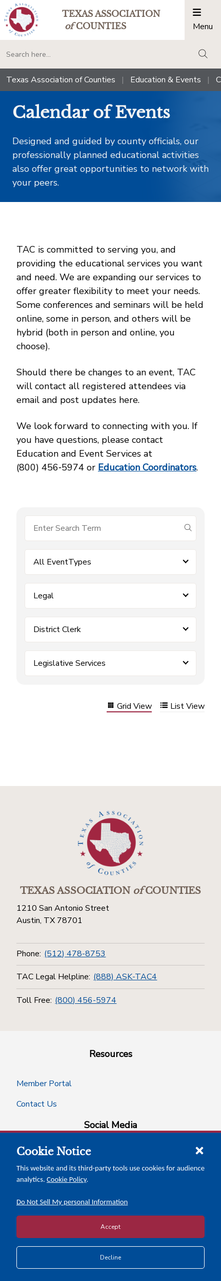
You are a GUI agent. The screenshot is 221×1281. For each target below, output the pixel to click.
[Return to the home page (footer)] (111, 843)
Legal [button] (43, 595)
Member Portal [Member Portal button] (44, 1083)
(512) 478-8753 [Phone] (75, 953)
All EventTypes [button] (62, 562)
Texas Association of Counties (60, 79)
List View (182, 706)
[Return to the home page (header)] (21, 19)
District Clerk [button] (57, 629)
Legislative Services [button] (69, 663)
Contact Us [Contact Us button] (36, 1104)
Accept (110, 1227)
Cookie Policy (67, 1179)
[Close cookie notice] (199, 1150)
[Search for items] (102, 528)
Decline (110, 1257)
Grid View (129, 706)
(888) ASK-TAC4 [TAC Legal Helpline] (125, 976)
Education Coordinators (147, 467)
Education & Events (165, 79)
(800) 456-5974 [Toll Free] (85, 1000)
